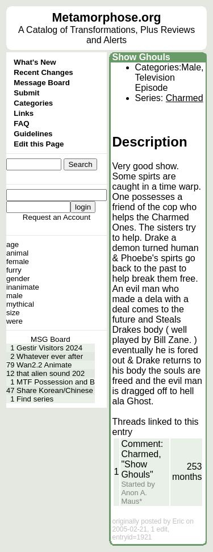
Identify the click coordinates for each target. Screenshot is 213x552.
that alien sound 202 (50, 373)
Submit (26, 93)
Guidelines (33, 133)
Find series (34, 399)
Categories (33, 103)
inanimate (22, 287)
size (13, 312)
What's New (35, 62)
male (14, 295)
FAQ (21, 123)
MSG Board (50, 339)
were (14, 321)
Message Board (42, 82)
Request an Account (56, 217)
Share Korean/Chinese (54, 390)
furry (14, 270)
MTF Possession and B (55, 382)
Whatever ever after (49, 356)
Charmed (184, 98)
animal (17, 253)
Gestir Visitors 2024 (49, 348)
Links (24, 113)
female (17, 261)
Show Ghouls (141, 57)
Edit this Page (39, 144)
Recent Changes (43, 72)
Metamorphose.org (106, 17)
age (12, 244)
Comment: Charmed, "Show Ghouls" (142, 459)
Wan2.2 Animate (44, 365)
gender (18, 278)
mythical (20, 304)
